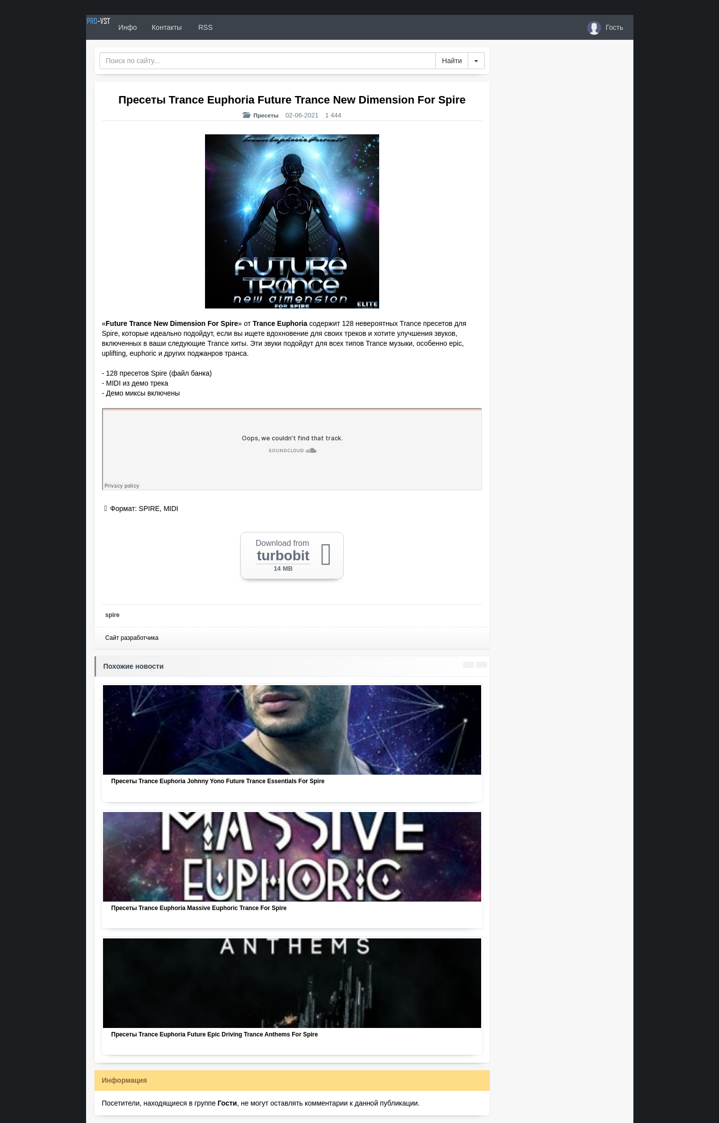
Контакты (201, 27)
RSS (239, 27)
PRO (116, 27)
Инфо (162, 27)
